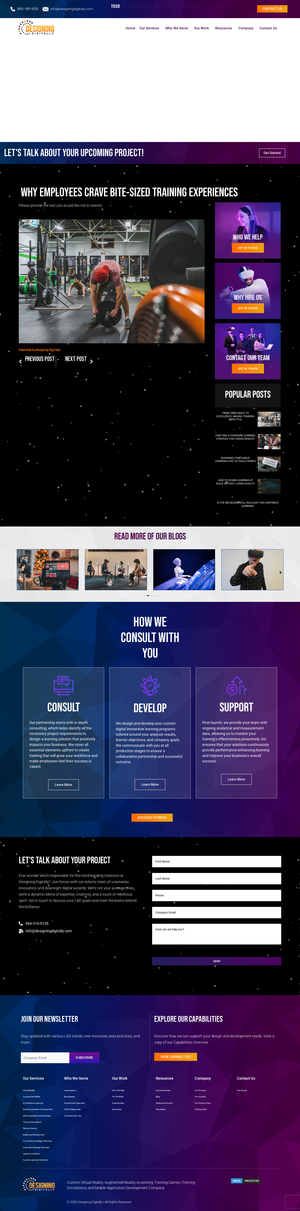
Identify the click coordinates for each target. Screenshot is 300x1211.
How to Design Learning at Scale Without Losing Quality (235, 482)
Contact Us (269, 28)
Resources (224, 28)
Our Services (150, 28)
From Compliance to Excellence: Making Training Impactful (235, 416)
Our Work (202, 28)
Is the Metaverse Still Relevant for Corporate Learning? (248, 504)
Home (130, 28)
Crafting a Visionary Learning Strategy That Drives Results (235, 437)
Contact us (272, 9)
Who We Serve (177, 28)
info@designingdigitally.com (72, 9)
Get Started (272, 153)
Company (246, 28)
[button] (143, 595)
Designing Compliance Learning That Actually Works (235, 460)
